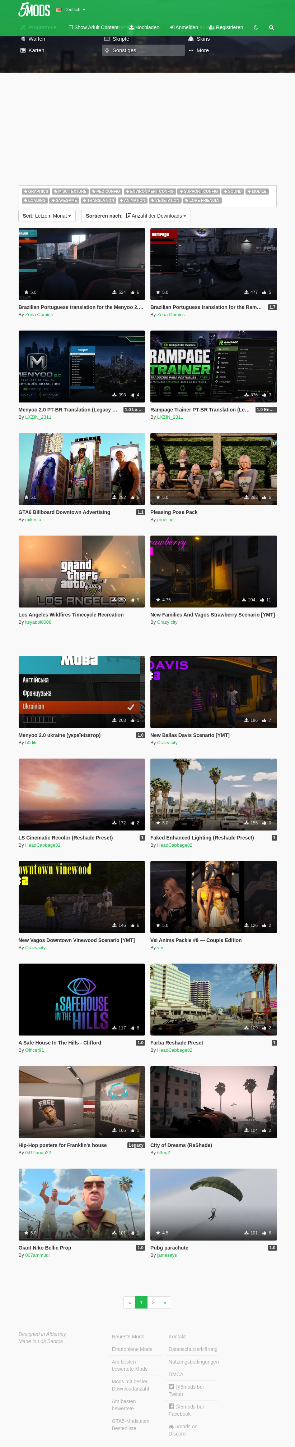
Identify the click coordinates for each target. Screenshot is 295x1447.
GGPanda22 (38, 1152)
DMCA (176, 1374)
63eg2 (163, 1152)
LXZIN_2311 (38, 417)
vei (160, 947)
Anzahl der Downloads (136, 216)
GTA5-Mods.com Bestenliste (131, 1424)
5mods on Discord (183, 1430)
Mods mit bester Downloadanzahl (130, 1385)
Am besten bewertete (124, 1404)
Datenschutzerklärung (193, 1349)
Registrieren (226, 27)
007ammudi (37, 1255)
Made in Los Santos (41, 1341)
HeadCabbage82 (42, 845)
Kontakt (177, 1336)
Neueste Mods (128, 1336)
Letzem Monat (47, 216)
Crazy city (167, 622)
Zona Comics (39, 314)
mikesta (33, 519)
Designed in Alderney (42, 1334)
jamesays (167, 1255)
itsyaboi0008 (38, 622)
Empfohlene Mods (132, 1349)
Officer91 (34, 1050)
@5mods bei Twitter (186, 1390)
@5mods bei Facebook (186, 1410)
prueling (165, 519)
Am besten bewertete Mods (130, 1365)
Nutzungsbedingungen (193, 1362)
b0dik (30, 742)
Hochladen (144, 27)
